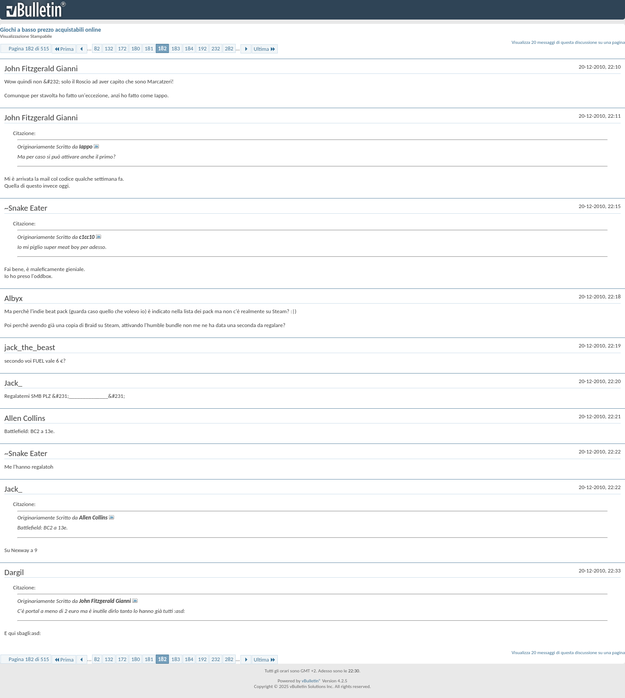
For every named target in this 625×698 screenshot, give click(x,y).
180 (135, 48)
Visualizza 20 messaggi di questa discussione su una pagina (568, 42)
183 (175, 48)
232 (215, 48)
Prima (64, 49)
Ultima (265, 49)
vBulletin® (311, 681)
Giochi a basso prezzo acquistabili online (50, 29)
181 (149, 48)
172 (122, 48)
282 (229, 48)
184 (189, 48)
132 (109, 48)
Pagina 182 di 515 (29, 48)
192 (202, 48)
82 (97, 48)
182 (162, 48)
